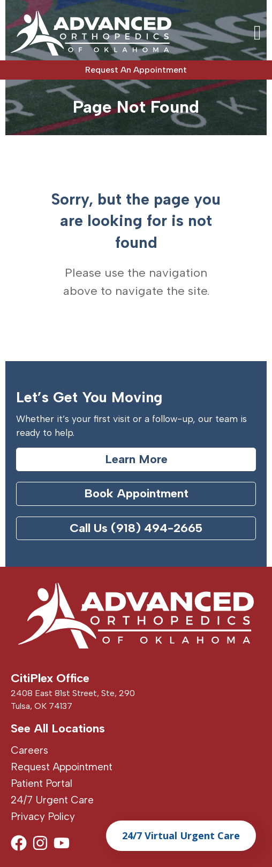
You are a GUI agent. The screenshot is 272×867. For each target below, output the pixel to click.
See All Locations (58, 728)
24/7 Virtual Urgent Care (181, 835)
